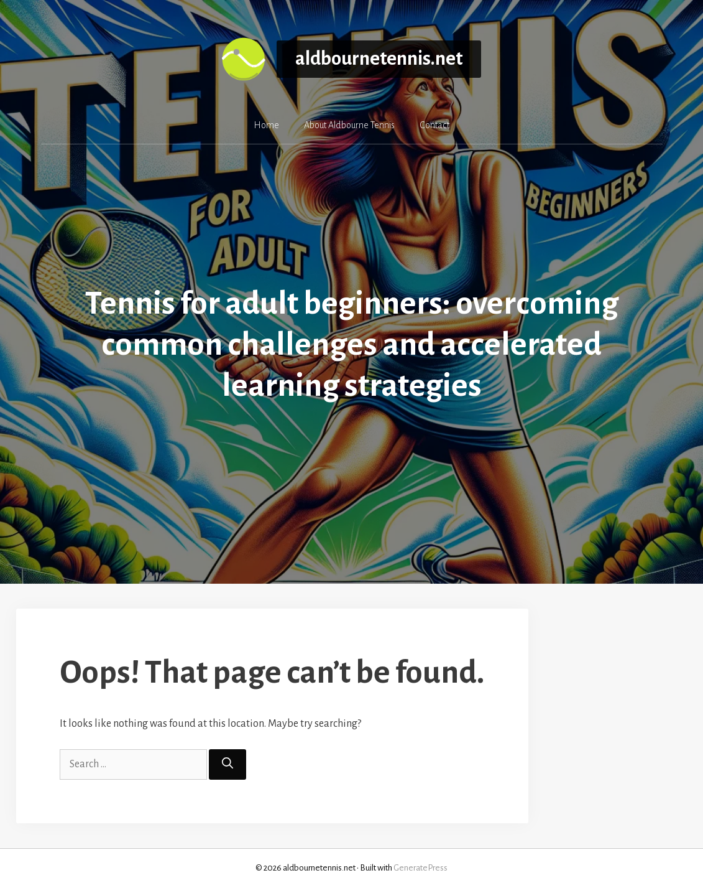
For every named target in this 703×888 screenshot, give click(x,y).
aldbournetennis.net (378, 59)
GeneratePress (420, 867)
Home (266, 125)
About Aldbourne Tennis (349, 125)
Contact (434, 125)
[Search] (227, 764)
